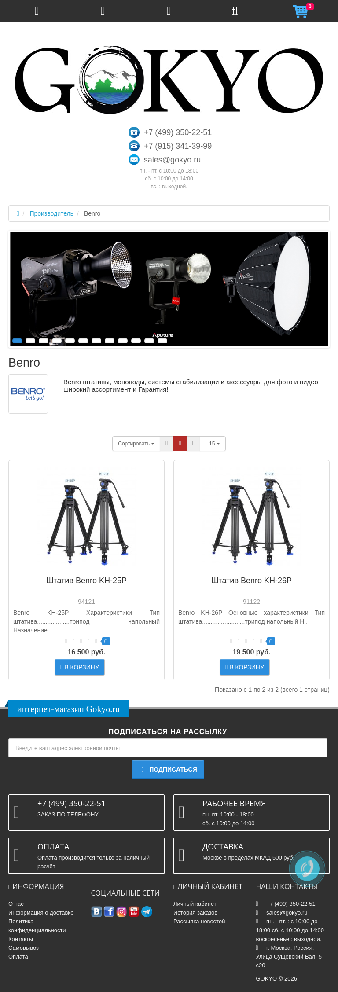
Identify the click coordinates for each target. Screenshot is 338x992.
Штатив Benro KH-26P (251, 580)
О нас (16, 903)
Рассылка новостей (199, 921)
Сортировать (136, 444)
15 (213, 444)
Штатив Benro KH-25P (86, 580)
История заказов (195, 912)
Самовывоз (23, 947)
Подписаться (168, 769)
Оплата (18, 956)
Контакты (20, 939)
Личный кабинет (195, 903)
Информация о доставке (40, 912)
